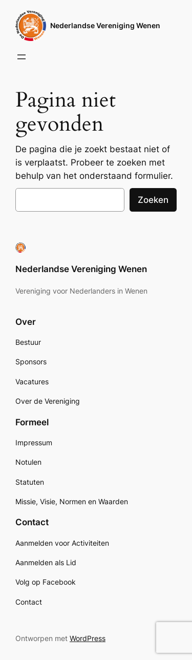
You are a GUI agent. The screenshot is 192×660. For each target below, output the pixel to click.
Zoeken (153, 200)
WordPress (87, 638)
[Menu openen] (21, 57)
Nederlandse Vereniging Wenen (105, 25)
